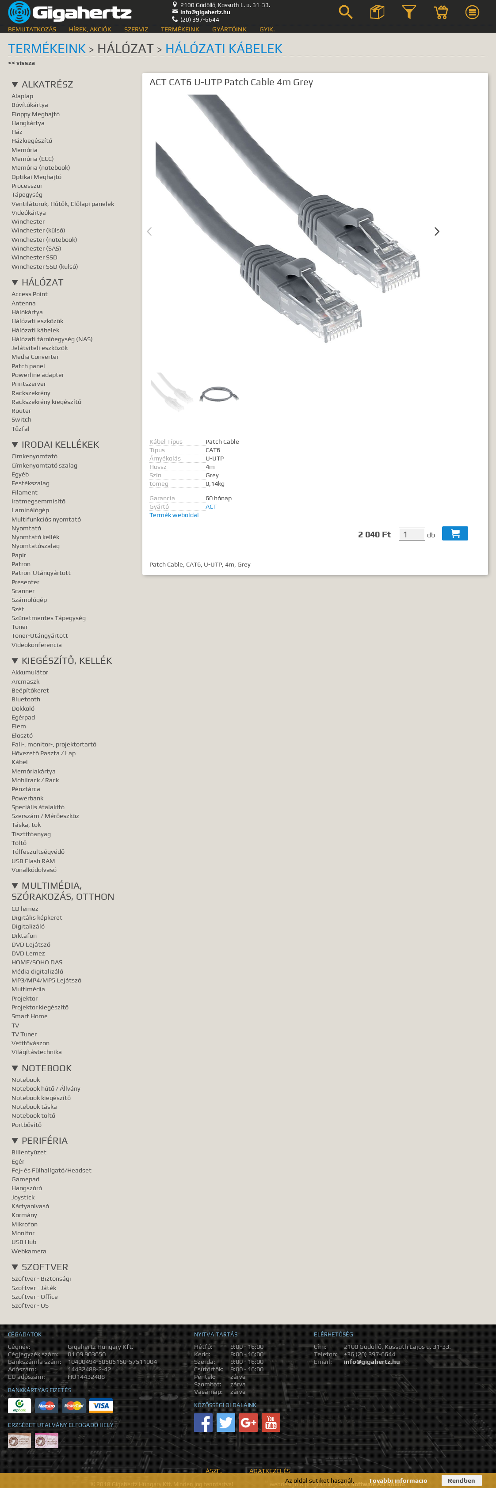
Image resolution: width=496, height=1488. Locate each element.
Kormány (24, 1214)
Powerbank (27, 798)
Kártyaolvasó (30, 1206)
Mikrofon (24, 1224)
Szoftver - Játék (33, 1287)
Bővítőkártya (29, 104)
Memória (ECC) (32, 158)
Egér (17, 1161)
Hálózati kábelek (223, 48)
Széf (17, 609)
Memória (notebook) (40, 167)
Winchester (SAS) (36, 248)
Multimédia (28, 989)
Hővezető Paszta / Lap (43, 753)
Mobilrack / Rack (35, 780)
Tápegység (26, 194)
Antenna (23, 303)
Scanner (22, 590)
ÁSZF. (214, 1470)
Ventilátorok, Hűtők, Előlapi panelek (62, 203)
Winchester (28, 221)
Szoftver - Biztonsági (41, 1278)
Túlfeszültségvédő (38, 851)
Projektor (24, 998)
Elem (18, 726)
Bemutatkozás (32, 29)
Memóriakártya (33, 771)
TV (15, 1025)
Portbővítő (26, 1124)
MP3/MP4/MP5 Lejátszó (46, 980)
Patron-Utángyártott (41, 572)
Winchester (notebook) (44, 239)
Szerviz (136, 29)
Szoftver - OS (30, 1305)
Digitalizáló (28, 926)
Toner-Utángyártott (39, 635)
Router (21, 410)
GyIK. (267, 29)
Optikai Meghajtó (36, 176)
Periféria (45, 1140)
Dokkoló (22, 708)
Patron (21, 563)
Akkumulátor (29, 672)
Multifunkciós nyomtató (46, 519)
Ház (17, 131)
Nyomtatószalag (35, 545)
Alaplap (22, 95)
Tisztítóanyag (31, 833)
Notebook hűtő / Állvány (45, 1088)
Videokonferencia (36, 644)
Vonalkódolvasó (34, 869)
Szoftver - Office (34, 1296)
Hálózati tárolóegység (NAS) (52, 339)
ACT (211, 506)
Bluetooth (25, 699)
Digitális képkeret (36, 917)
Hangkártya (28, 122)
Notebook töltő (33, 1115)
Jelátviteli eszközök (39, 347)
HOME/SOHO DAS (36, 962)
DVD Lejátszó (30, 944)
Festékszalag (30, 483)
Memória (24, 149)
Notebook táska (34, 1106)
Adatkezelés (269, 1470)
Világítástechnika (36, 1051)
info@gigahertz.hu (201, 12)
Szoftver (45, 1266)
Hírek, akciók (90, 29)
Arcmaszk (25, 681)
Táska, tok (26, 824)
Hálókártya (27, 312)
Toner (19, 626)
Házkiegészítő (31, 140)
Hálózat (43, 282)
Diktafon (24, 935)
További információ (398, 1480)
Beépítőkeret (30, 690)
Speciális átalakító (38, 807)
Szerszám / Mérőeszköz (45, 815)
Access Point (29, 293)
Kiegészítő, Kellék (67, 660)
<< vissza (21, 62)
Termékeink (180, 29)
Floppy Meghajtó (35, 114)
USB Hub (23, 1241)
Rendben (461, 1480)
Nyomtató (26, 528)
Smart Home (29, 1016)
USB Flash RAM (33, 860)
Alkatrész (47, 84)
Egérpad (23, 717)
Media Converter (35, 356)
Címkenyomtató (34, 456)
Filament (24, 492)
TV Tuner (24, 1034)
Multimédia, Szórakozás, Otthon (62, 891)
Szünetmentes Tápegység (48, 617)
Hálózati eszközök (37, 320)
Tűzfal (20, 428)
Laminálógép (30, 510)
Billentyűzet (28, 1152)
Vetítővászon (30, 1043)
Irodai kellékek (60, 444)
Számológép (29, 599)
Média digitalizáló (37, 971)
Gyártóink (229, 29)
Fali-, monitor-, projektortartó (53, 744)
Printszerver (28, 383)
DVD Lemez (28, 953)
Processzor (26, 185)
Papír (18, 555)
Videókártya (28, 212)
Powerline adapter (37, 374)
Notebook (47, 1067)
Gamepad (25, 1179)
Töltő (19, 842)
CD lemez (24, 908)
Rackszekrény (30, 392)
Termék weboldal (174, 514)
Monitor (22, 1233)
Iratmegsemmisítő (38, 501)
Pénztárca (25, 788)
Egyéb (20, 474)
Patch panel (28, 365)
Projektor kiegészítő (40, 1007)
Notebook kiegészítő (41, 1097)
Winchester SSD (34, 257)
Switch (21, 419)
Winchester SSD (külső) (44, 266)
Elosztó (22, 735)
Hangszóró (26, 1187)
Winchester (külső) (38, 230)
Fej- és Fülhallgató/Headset (51, 1170)
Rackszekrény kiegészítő (46, 401)
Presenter (25, 582)
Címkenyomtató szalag (44, 465)
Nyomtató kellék (35, 536)
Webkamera (28, 1251)
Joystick (22, 1197)
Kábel (19, 761)
